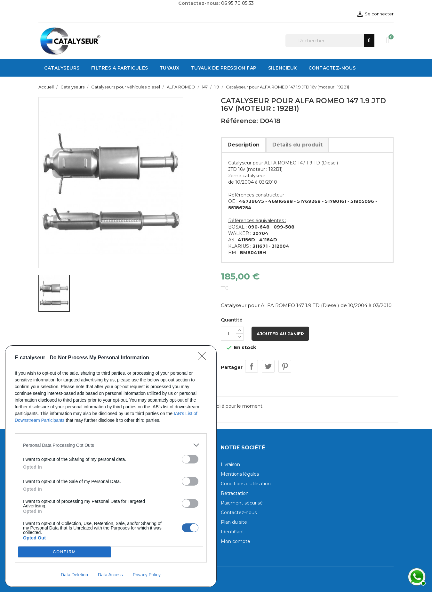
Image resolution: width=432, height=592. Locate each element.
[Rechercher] (329, 40)
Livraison (230, 464)
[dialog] (110, 466)
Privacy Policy (147, 574)
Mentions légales (240, 474)
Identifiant (232, 532)
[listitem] (110, 445)
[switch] (190, 459)
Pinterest (284, 366)
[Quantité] (228, 334)
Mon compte (235, 541)
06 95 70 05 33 (237, 3)
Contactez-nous (239, 512)
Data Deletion (74, 574)
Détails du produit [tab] (297, 145)
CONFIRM (64, 552)
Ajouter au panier (280, 333)
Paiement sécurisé (242, 503)
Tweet (268, 366)
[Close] (204, 358)
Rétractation (235, 493)
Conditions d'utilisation (246, 484)
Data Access (110, 574)
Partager (251, 366)
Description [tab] (244, 145)
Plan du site (234, 522)
